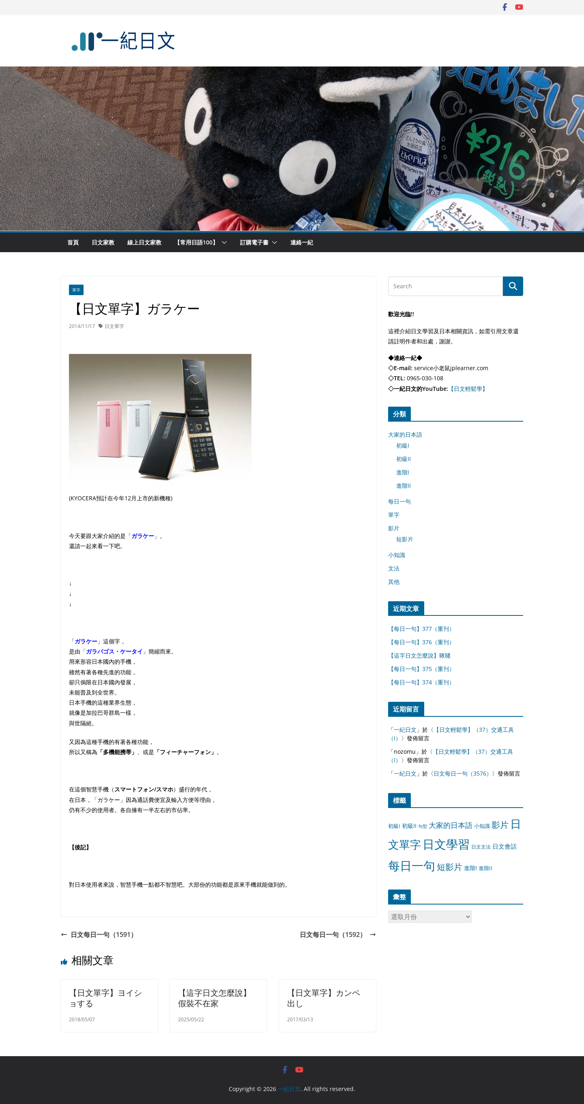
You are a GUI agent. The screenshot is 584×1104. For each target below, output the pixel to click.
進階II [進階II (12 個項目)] (485, 868)
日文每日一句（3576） (463, 773)
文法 (393, 568)
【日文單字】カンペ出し (323, 998)
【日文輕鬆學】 (468, 388)
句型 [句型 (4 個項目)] (422, 826)
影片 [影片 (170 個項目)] (500, 824)
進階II (403, 485)
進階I (402, 472)
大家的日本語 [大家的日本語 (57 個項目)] (450, 825)
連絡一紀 (301, 242)
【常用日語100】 (196, 242)
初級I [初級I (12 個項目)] (394, 826)
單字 (76, 290)
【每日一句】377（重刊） (421, 628)
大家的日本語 (405, 434)
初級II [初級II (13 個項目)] (409, 826)
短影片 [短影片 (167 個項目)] (449, 866)
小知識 (396, 555)
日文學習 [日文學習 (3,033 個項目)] (446, 844)
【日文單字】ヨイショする (105, 998)
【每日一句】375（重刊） (421, 669)
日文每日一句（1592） (338, 934)
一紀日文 (405, 729)
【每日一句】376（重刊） (421, 642)
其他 (393, 581)
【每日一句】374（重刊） (421, 682)
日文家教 (103, 242)
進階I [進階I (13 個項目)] (470, 868)
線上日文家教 (144, 242)
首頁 (73, 242)
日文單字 (114, 326)
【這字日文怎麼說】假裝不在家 (214, 998)
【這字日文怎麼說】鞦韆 (419, 655)
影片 (393, 528)
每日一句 (399, 501)
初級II (403, 459)
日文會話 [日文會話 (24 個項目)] (504, 846)
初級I (402, 445)
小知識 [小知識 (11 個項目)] (482, 826)
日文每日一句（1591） (99, 934)
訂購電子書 (254, 242)
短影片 (404, 539)
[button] (222, 242)
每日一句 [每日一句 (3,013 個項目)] (411, 865)
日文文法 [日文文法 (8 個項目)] (481, 846)
